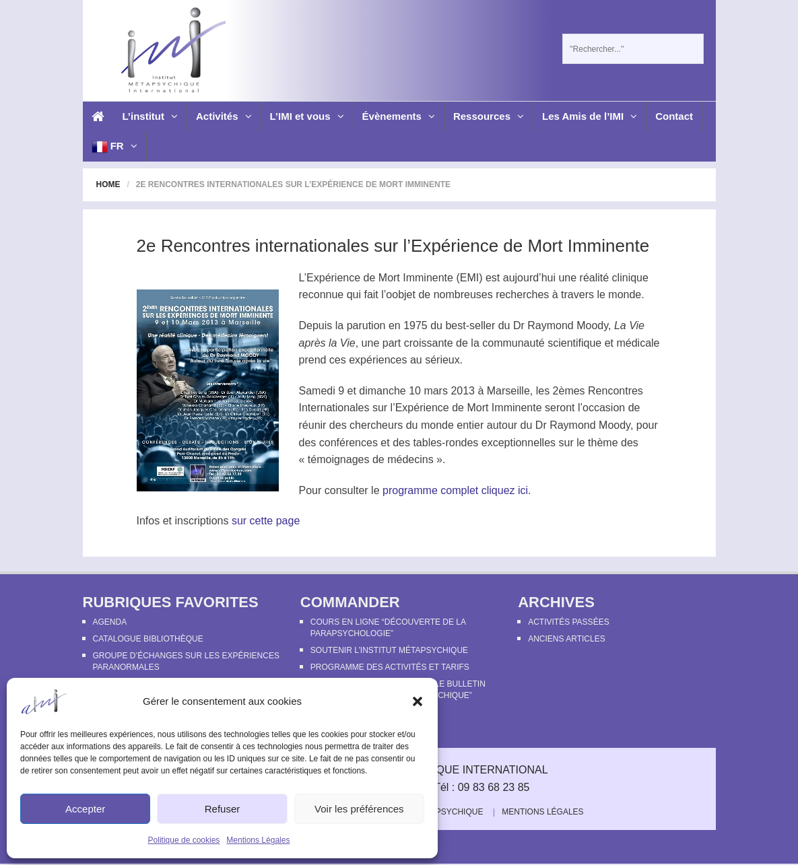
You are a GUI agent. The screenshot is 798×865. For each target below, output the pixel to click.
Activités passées (568, 622)
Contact (674, 116)
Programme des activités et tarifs (389, 667)
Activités (224, 116)
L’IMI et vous (307, 116)
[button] (417, 701)
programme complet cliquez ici (455, 490)
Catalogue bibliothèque (148, 639)
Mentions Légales (258, 840)
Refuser (222, 809)
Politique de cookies (184, 840)
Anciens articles (566, 639)
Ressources (488, 116)
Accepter (85, 809)
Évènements (398, 116)
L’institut (150, 116)
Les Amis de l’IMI (589, 116)
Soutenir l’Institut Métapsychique (389, 650)
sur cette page (266, 520)
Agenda (110, 622)
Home (108, 184)
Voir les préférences (359, 809)
